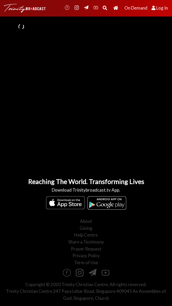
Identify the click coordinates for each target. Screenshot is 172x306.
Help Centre (86, 235)
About (86, 221)
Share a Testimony (86, 242)
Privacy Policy (86, 255)
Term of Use (86, 262)
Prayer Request (86, 249)
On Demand (135, 8)
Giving (86, 228)
